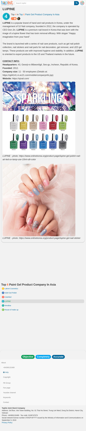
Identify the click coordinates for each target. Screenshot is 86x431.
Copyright (6, 377)
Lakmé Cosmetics (11, 289)
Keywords (7, 397)
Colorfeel (8, 297)
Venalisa (8, 305)
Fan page (6, 388)
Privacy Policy (7, 423)
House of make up (11, 310)
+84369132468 (9, 367)
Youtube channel (9, 393)
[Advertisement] (43, 262)
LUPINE (8, 301)
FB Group (7, 383)
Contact (6, 402)
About (3, 363)
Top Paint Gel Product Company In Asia (39, 14)
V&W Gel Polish (11, 293)
